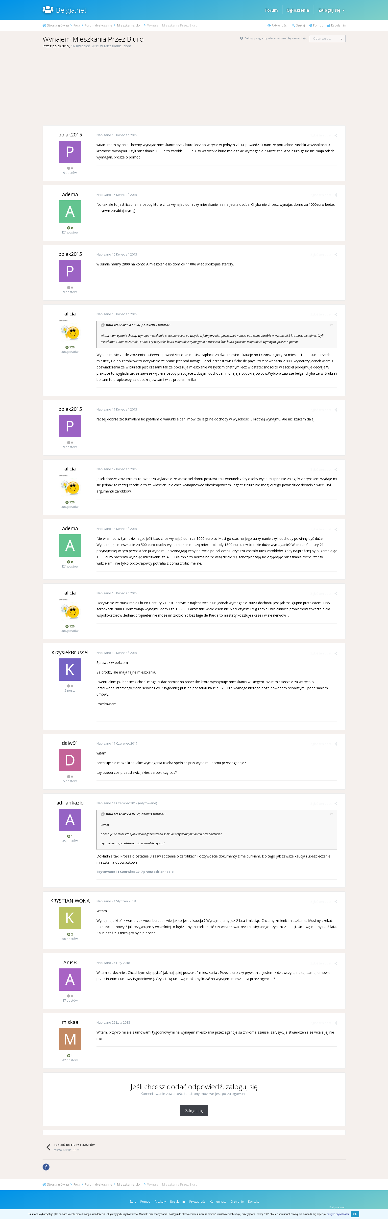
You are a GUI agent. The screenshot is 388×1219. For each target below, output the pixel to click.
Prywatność (197, 1201)
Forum (271, 10)
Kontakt (253, 1201)
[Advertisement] (194, 87)
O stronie (237, 1201)
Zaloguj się (331, 10)
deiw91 (145, 814)
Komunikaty (218, 1201)
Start (132, 1201)
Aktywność (277, 25)
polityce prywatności (338, 1214)
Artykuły (160, 1201)
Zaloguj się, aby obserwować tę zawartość (275, 38)
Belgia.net (71, 10)
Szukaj (298, 25)
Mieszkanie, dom (117, 46)
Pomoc (316, 25)
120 (69, 347)
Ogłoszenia (298, 10)
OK (355, 1214)
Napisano (115, 135)
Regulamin (336, 25)
